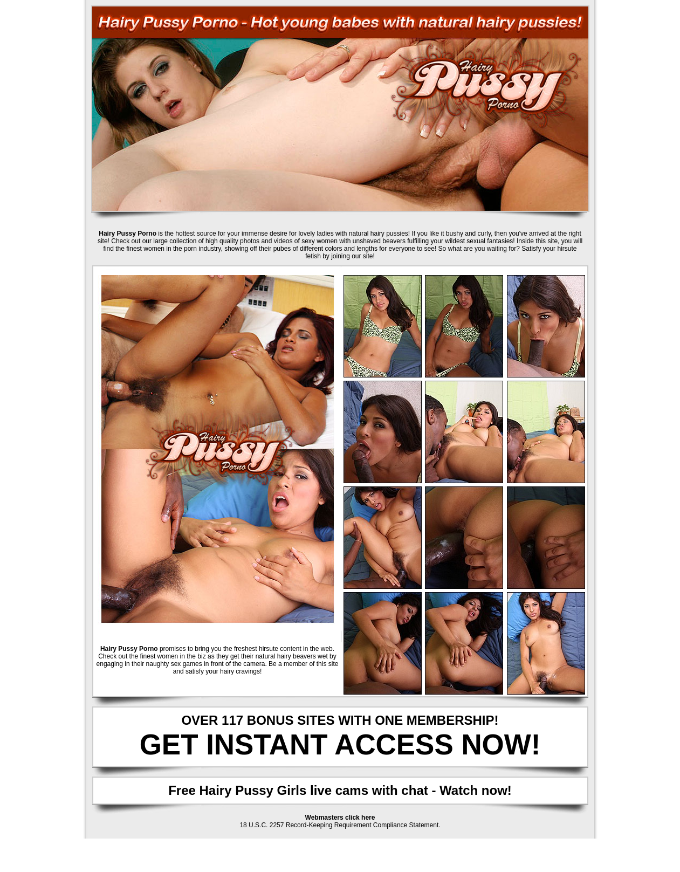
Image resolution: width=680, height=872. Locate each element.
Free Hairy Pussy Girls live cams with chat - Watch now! (340, 790)
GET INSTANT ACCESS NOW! (340, 744)
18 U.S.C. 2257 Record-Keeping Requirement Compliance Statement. (339, 825)
